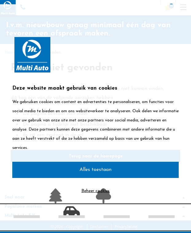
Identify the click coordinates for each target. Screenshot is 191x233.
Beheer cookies (95, 191)
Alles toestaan (95, 169)
